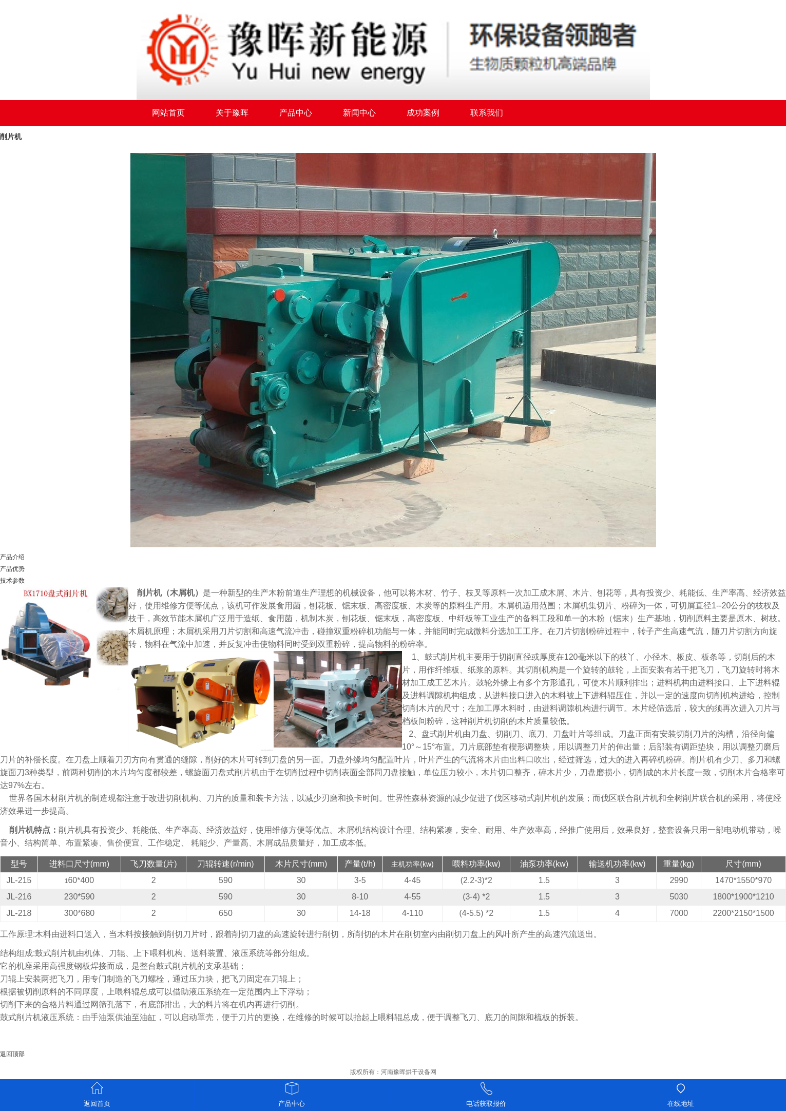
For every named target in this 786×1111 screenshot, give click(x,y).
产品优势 (12, 568)
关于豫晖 (232, 112)
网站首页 (168, 112)
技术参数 (12, 580)
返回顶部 (12, 1054)
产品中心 (295, 112)
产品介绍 (12, 557)
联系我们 (486, 112)
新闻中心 (359, 112)
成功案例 (423, 112)
